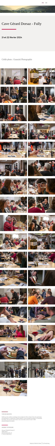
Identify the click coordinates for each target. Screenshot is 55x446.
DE (46, 3)
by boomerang (46, 443)
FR (43, 3)
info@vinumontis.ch (7, 433)
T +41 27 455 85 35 (6, 434)
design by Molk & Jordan (35, 443)
